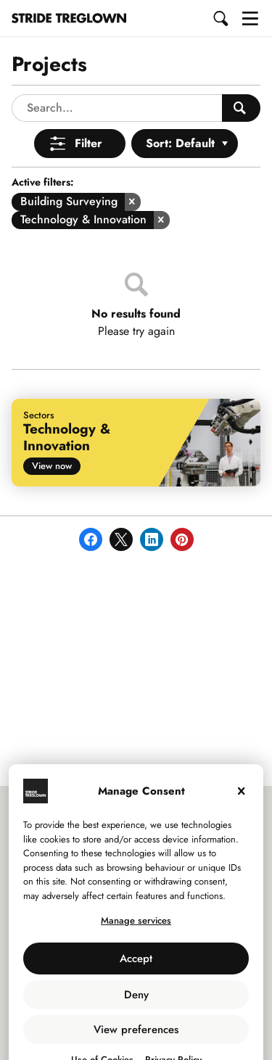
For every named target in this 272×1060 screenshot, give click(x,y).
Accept (136, 931)
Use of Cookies (102, 1032)
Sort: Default (180, 115)
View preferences (136, 1002)
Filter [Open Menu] (88, 115)
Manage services (136, 893)
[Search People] (241, 80)
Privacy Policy (173, 1032)
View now (52, 438)
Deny (136, 967)
